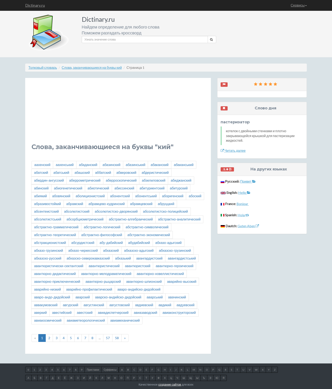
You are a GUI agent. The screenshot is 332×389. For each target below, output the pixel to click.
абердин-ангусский (49, 180)
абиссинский (124, 188)
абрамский (74, 204)
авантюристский (137, 266)
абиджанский (181, 180)
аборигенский (172, 196)
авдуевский (185, 305)
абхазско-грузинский (175, 250)
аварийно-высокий (181, 281)
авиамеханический (125, 320)
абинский (41, 188)
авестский (85, 312)
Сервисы (299, 5)
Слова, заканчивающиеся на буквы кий (92, 67)
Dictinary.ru (35, 5)
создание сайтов (169, 384)
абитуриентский (152, 188)
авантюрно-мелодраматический (106, 274)
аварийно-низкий (47, 289)
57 (108, 338)
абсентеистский (46, 211)
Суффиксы (110, 369)
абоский (195, 196)
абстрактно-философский (101, 235)
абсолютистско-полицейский (165, 211)
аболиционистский (90, 196)
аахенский (42, 165)
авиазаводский (145, 312)
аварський (155, 297)
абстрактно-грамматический (56, 227)
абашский (82, 172)
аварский (82, 297)
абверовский (126, 172)
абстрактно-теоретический (55, 235)
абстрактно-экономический (148, 235)
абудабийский (139, 243)
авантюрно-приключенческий (57, 281)
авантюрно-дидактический (55, 274)
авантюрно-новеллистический (160, 274)
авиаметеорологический (86, 320)
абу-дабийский (111, 243)
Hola (243, 215)
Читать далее (233, 150)
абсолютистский (77, 211)
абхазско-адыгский (139, 250)
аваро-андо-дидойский (52, 297)
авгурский (70, 305)
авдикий (164, 305)
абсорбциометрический (85, 219)
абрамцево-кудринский (107, 204)
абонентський (146, 196)
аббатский (103, 172)
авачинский (177, 297)
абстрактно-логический (102, 227)
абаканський (184, 165)
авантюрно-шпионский (144, 281)
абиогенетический (68, 188)
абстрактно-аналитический (179, 219)
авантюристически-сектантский (58, 266)
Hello (244, 192)
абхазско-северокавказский (88, 258)
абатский (41, 172)
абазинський (135, 165)
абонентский (120, 196)
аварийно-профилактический (89, 289)
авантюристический (104, 266)
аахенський (65, 165)
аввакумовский (46, 305)
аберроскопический (121, 180)
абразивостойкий (47, 204)
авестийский (62, 312)
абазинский (111, 165)
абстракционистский (50, 243)
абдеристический (155, 172)
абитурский (179, 188)
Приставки (93, 369)
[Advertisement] (118, 113)
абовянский (61, 196)
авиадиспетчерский (113, 312)
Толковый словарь (42, 67)
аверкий (40, 312)
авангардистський (182, 258)
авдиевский (144, 305)
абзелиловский (153, 180)
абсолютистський (47, 219)
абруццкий (166, 204)
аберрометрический (85, 180)
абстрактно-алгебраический (131, 219)
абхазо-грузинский (48, 250)
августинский (94, 305)
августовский (119, 305)
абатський (61, 172)
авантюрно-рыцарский (103, 281)
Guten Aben (248, 226)
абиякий (40, 196)
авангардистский (149, 258)
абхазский (111, 250)
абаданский (88, 165)
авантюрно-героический (174, 266)
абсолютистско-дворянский (116, 211)
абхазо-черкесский (83, 250)
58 (117, 338)
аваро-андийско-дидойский (139, 289)
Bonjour (243, 204)
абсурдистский (82, 243)
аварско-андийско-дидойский (118, 297)
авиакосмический (47, 320)
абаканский (160, 165)
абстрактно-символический (147, 227)
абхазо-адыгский (168, 243)
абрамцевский (141, 204)
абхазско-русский (47, 258)
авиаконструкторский (179, 312)
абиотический (98, 188)
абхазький (123, 258)
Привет (248, 181)
